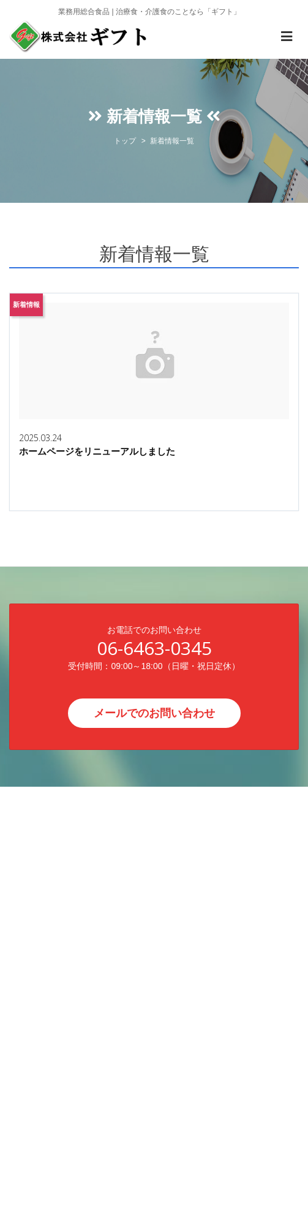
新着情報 (26, 304)
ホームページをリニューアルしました (97, 451)
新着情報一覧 (172, 141)
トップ (125, 141)
